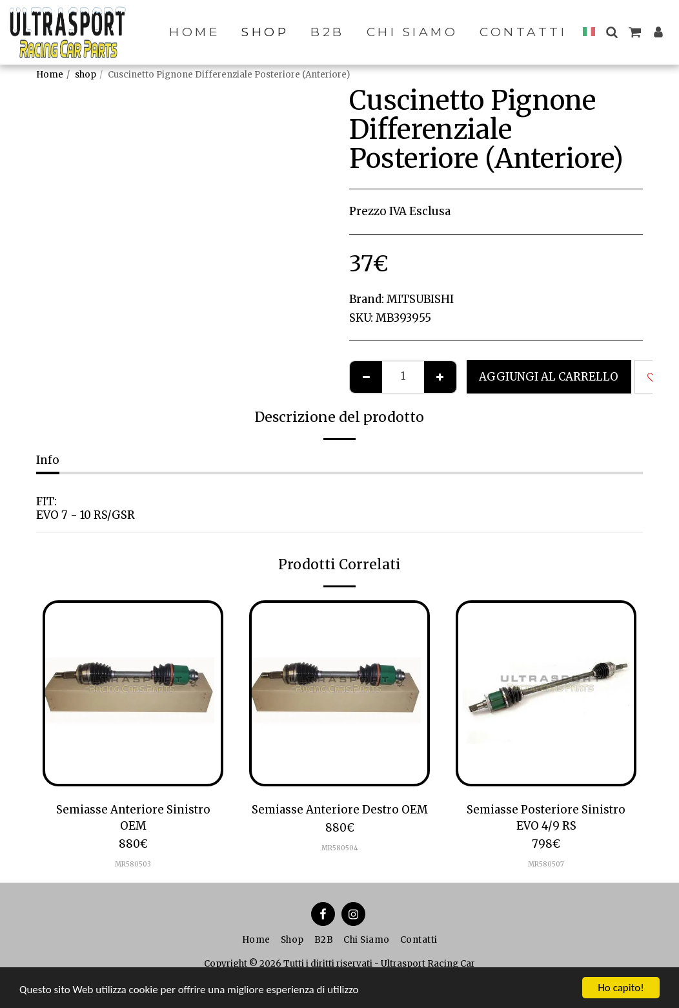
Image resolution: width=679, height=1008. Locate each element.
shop (85, 74)
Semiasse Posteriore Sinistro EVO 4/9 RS (546, 818)
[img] (133, 693)
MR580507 (546, 864)
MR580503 (133, 864)
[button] (611, 32)
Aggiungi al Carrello (548, 377)
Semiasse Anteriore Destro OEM (340, 810)
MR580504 (339, 848)
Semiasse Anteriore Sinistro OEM (133, 818)
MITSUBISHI (420, 299)
